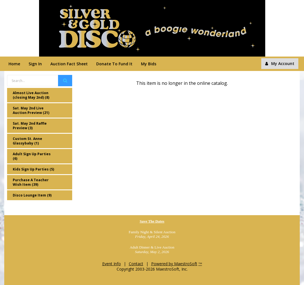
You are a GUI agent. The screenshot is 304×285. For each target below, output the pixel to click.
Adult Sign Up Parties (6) (32, 156)
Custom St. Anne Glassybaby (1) (27, 141)
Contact (136, 263)
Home (14, 63)
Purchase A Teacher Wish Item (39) (31, 182)
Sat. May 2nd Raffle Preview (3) (30, 125)
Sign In (35, 63)
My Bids (148, 63)
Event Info (111, 263)
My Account (279, 63)
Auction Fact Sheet (69, 63)
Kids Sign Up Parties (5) (33, 169)
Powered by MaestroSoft (174, 263)
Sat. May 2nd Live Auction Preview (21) (31, 110)
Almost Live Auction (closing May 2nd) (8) (31, 95)
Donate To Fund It (114, 63)
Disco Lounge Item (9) (32, 195)
